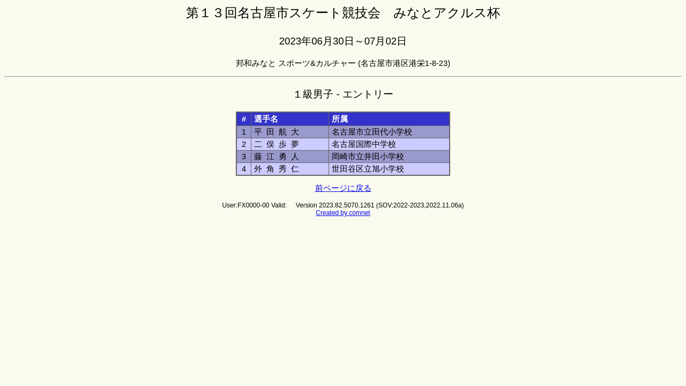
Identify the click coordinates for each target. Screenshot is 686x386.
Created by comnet (343, 213)
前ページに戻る (343, 188)
